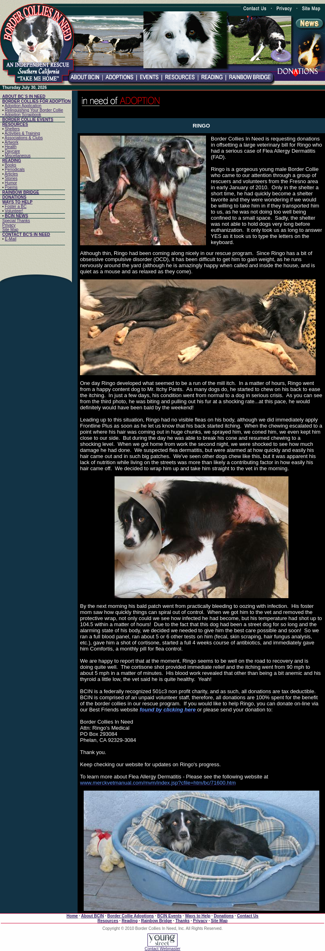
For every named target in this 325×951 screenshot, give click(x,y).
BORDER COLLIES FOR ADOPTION (36, 101)
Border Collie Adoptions (130, 916)
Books (10, 165)
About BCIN (92, 916)
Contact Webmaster (162, 949)
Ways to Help (197, 916)
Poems (11, 187)
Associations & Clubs (23, 138)
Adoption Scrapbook (22, 114)
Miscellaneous (17, 155)
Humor (11, 183)
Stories (11, 178)
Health (11, 147)
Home (72, 916)
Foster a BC (15, 206)
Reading (129, 921)
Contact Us (247, 916)
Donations (224, 916)
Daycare (12, 151)
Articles (11, 174)
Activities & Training (22, 133)
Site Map (10, 229)
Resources (108, 921)
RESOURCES (15, 124)
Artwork (11, 142)
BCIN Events (169, 916)
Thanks (183, 921)
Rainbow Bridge (156, 921)
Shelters (12, 129)
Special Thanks (16, 220)
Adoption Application (22, 106)
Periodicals (15, 169)
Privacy (9, 225)
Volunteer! (14, 211)
